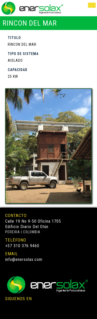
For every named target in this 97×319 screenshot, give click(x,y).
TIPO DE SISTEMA (23, 54)
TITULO (14, 38)
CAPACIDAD (17, 70)
